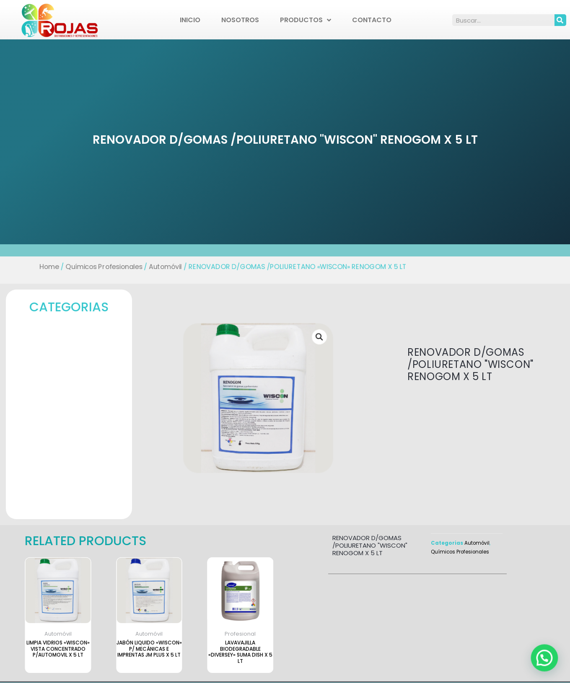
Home (70, 267)
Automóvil (176, 267)
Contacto (371, 20)
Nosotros (240, 20)
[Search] (560, 20)
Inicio (190, 20)
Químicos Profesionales (120, 267)
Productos (305, 20)
